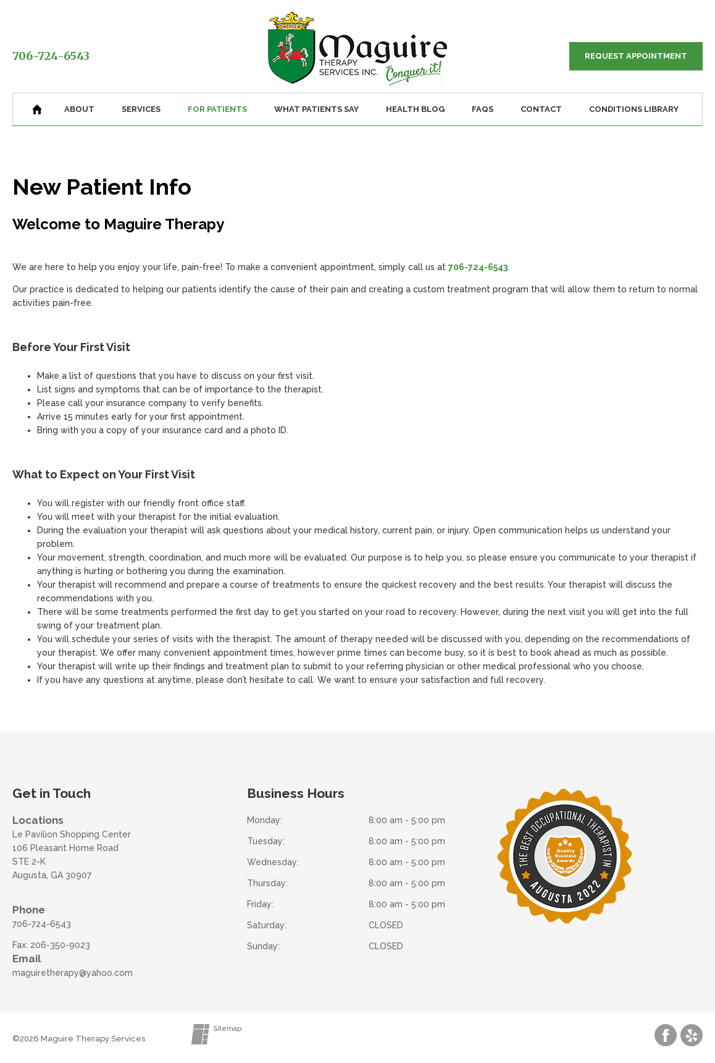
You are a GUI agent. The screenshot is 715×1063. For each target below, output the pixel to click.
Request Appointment (636, 56)
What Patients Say (316, 109)
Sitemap (227, 1029)
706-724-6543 (51, 56)
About (79, 109)
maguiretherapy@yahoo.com (72, 973)
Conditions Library (634, 109)
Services (141, 109)
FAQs (482, 109)
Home (37, 109)
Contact (541, 109)
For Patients (217, 109)
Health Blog (415, 109)
